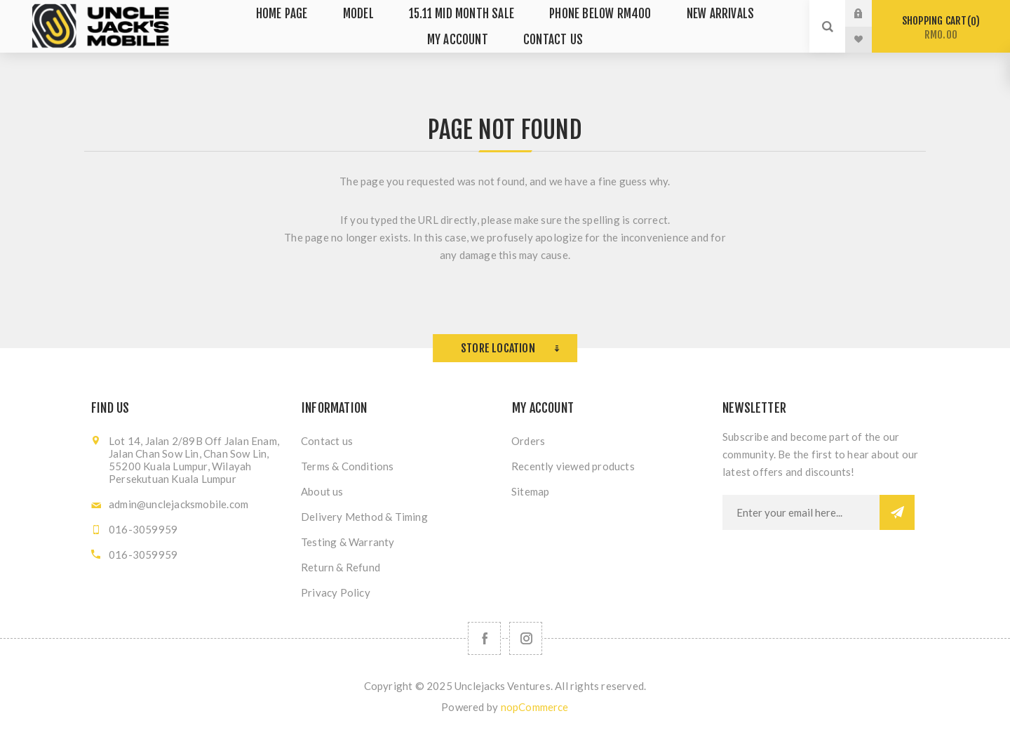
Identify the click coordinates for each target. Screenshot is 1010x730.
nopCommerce (535, 707)
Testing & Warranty (348, 542)
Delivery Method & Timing (364, 516)
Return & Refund (340, 567)
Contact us (327, 440)
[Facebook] (484, 638)
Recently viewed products (573, 466)
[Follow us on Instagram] (525, 638)
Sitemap (530, 491)
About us (322, 491)
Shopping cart (940, 27)
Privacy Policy (335, 592)
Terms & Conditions (347, 466)
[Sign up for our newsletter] (801, 512)
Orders (528, 440)
